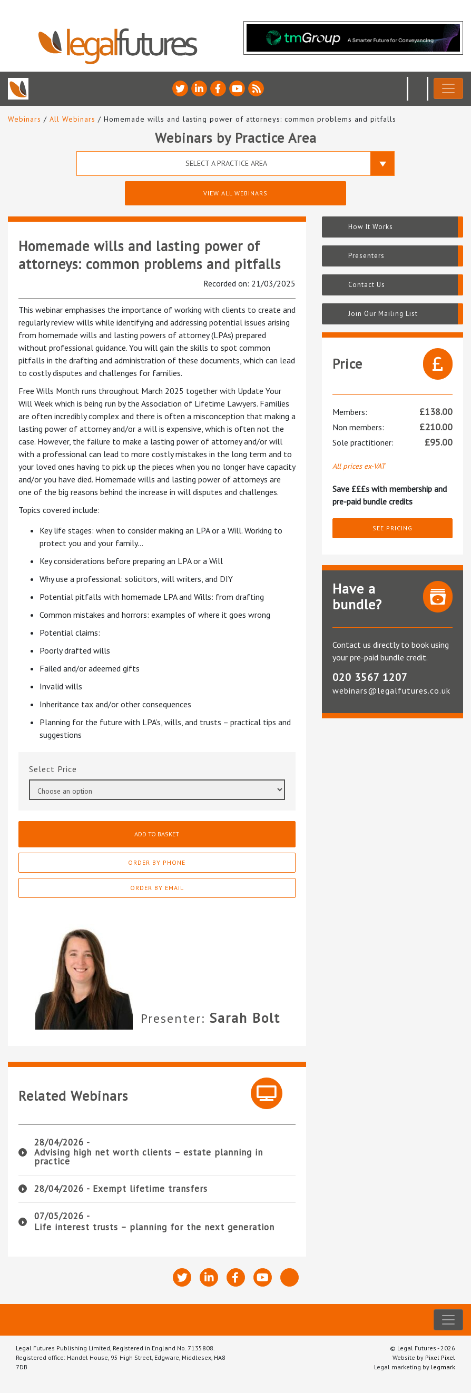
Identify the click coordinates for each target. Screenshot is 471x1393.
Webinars (24, 119)
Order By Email (157, 888)
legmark (443, 1367)
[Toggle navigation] (448, 88)
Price (67, 769)
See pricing (392, 528)
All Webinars (72, 119)
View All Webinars (235, 193)
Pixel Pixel (440, 1357)
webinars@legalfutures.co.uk (391, 690)
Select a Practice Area (226, 163)
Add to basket (156, 834)
